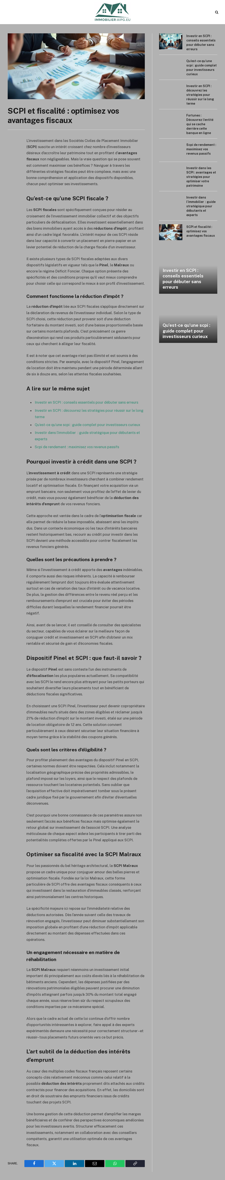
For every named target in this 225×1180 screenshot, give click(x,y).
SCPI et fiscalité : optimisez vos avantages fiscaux (200, 231)
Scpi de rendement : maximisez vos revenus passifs (77, 446)
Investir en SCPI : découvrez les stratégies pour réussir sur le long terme (200, 94)
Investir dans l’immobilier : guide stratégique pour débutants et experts (201, 206)
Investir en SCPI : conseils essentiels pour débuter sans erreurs (86, 402)
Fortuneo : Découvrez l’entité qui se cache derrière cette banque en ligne (199, 124)
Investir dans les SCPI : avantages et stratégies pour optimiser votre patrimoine (201, 176)
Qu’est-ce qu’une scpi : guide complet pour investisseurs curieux (88, 424)
